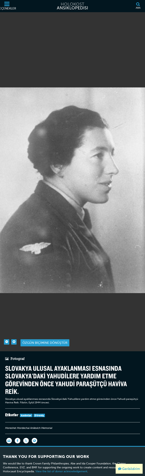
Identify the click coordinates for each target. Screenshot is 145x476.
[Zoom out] (6, 336)
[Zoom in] (14, 336)
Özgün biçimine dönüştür (44, 337)
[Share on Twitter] (26, 435)
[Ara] (138, 6)
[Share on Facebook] (17, 435)
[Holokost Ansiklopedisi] (72, 6)
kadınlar (26, 409)
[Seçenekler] (7, 6)
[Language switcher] (34, 435)
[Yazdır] (9, 435)
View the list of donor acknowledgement (61, 465)
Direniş (39, 409)
